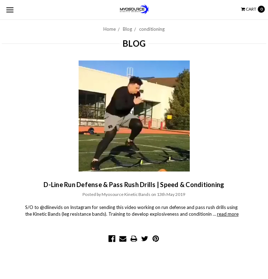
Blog (127, 29)
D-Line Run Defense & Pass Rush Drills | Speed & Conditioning (134, 184)
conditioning (152, 29)
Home (109, 29)
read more (228, 214)
